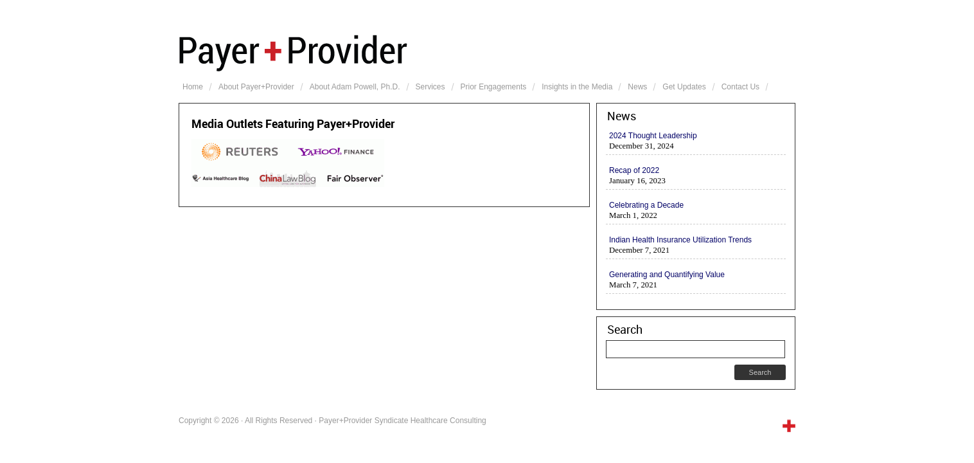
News (637, 86)
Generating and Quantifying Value (667, 274)
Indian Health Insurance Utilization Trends (680, 239)
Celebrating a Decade (646, 205)
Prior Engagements (494, 86)
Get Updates (683, 86)
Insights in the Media (577, 86)
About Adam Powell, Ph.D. (355, 86)
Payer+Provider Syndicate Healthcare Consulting (487, 51)
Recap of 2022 (634, 170)
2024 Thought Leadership (653, 135)
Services (430, 86)
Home (192, 86)
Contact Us (740, 86)
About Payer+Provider (256, 86)
